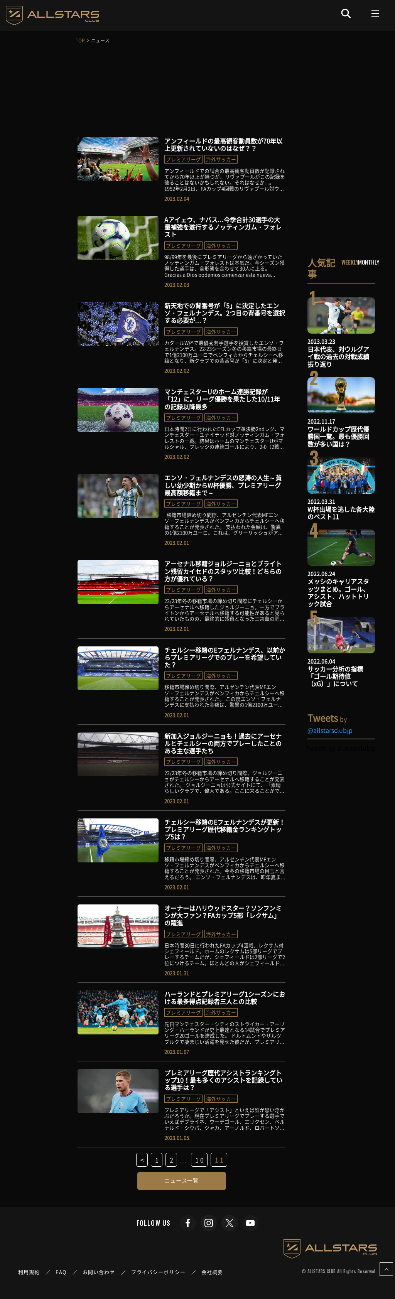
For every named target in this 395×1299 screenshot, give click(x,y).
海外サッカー (221, 159)
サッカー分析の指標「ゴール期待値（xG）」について (335, 676)
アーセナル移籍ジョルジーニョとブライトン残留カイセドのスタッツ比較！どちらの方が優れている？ (223, 571)
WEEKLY (350, 262)
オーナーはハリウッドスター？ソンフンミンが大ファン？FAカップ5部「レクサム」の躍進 (223, 915)
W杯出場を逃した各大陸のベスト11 (341, 512)
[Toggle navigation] (375, 13)
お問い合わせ (99, 1271)
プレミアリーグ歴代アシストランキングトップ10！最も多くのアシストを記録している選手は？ (223, 1080)
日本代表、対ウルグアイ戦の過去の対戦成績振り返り (338, 356)
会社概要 (212, 1271)
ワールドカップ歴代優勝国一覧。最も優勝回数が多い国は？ (338, 436)
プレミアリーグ (183, 159)
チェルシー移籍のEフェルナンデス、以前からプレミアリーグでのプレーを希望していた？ (224, 657)
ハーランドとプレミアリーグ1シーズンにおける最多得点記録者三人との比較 (224, 997)
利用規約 (29, 1271)
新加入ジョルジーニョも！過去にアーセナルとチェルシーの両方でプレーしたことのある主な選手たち (223, 743)
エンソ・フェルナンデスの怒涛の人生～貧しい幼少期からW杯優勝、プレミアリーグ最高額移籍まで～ (223, 485)
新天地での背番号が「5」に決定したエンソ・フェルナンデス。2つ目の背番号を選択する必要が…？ (224, 313)
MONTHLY (368, 262)
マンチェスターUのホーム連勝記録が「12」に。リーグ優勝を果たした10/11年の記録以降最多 (222, 399)
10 (200, 1159)
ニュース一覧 (181, 1180)
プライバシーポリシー (158, 1271)
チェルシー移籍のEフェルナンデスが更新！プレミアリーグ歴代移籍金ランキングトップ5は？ (224, 829)
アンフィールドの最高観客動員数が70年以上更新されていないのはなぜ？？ (223, 144)
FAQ (61, 1271)
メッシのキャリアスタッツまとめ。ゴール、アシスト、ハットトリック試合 (338, 592)
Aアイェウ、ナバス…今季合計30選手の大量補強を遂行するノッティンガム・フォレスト (223, 227)
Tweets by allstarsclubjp (341, 747)
